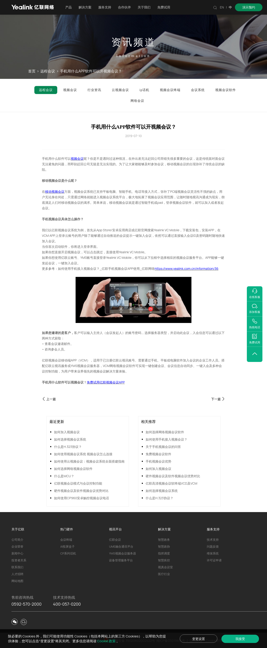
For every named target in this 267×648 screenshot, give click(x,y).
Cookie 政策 (106, 641)
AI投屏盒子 (67, 546)
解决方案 (85, 7)
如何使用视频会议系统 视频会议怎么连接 (83, 454)
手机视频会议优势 (158, 461)
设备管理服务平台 (121, 560)
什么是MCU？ (64, 476)
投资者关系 (18, 560)
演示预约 (248, 7)
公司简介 (17, 540)
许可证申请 (214, 560)
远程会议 (47, 71)
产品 (68, 7)
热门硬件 (66, 529)
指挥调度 (164, 553)
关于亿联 (17, 529)
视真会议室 (165, 567)
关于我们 (144, 7)
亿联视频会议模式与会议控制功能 (78, 483)
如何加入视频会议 (67, 432)
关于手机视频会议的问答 (163, 446)
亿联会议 (115, 540)
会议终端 (66, 540)
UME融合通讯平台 (121, 546)
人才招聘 (17, 574)
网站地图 (17, 581)
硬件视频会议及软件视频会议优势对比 (81, 490)
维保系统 (213, 553)
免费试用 (163, 7)
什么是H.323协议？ (68, 446)
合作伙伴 (124, 7)
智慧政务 (164, 540)
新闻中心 (17, 553)
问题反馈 (213, 546)
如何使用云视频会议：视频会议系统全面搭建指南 (89, 461)
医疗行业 (164, 574)
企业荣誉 (17, 546)
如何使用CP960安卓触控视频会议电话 (81, 498)
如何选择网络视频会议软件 (73, 468)
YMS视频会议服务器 (122, 553)
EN (222, 7)
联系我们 (17, 567)
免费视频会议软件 (158, 454)
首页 (31, 71)
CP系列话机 (68, 553)
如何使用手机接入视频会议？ (166, 439)
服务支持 (104, 7)
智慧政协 (164, 546)
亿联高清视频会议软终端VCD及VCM (171, 483)
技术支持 (213, 540)
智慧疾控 (164, 560)
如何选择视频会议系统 (70, 439)
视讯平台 (115, 529)
